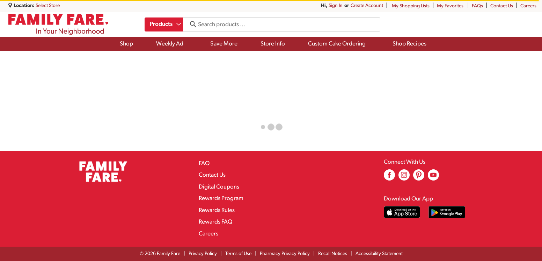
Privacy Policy (203, 253)
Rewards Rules (217, 210)
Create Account (367, 5)
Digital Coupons (219, 187)
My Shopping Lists (411, 6)
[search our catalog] (191, 24)
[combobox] (164, 24)
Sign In (336, 5)
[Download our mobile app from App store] (402, 212)
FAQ (204, 164)
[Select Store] (48, 5)
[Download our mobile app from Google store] (447, 212)
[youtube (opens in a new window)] (433, 178)
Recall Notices (332, 253)
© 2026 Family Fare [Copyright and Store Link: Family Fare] (160, 253)
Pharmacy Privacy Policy (285, 253)
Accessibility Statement (379, 253)
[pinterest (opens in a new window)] (418, 178)
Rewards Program (221, 199)
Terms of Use (238, 253)
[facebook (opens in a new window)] (389, 178)
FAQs (477, 6)
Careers (528, 6)
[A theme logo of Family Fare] (58, 24)
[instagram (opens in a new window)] (404, 178)
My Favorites (450, 6)
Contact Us (501, 6)
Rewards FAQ (215, 222)
